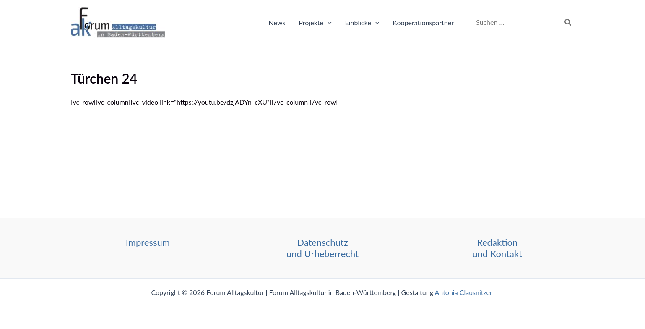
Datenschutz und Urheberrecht (322, 248)
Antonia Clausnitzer (464, 292)
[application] (327, 22)
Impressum (148, 242)
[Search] (568, 22)
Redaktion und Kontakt (497, 248)
